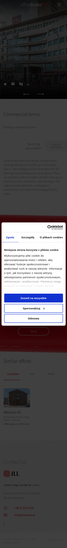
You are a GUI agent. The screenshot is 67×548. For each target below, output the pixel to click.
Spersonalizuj (33, 308)
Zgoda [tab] (10, 237)
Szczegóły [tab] (27, 237)
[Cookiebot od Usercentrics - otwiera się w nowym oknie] (48, 227)
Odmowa (33, 318)
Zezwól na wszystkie (34, 298)
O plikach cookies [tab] (51, 237)
